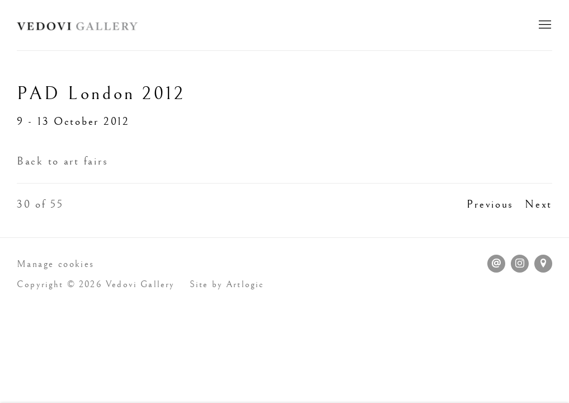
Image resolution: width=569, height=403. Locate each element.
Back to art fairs (62, 161)
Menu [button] (543, 25)
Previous (490, 204)
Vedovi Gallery (78, 25)
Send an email (496, 264)
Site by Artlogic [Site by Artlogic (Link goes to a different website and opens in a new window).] (227, 284)
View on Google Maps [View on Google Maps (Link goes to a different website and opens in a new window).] (543, 264)
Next (538, 204)
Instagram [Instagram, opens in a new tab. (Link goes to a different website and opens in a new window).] (520, 264)
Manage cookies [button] (56, 264)
